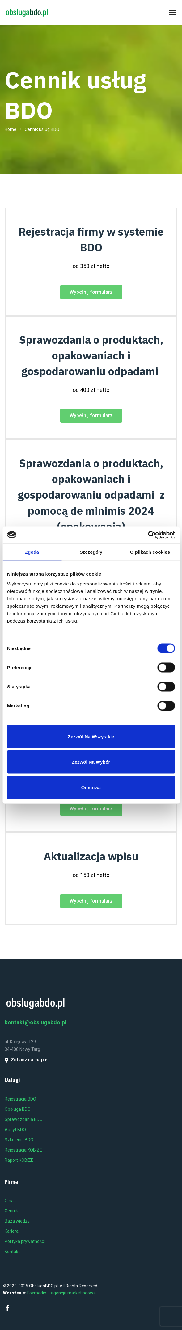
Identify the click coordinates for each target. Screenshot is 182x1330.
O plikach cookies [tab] (150, 552)
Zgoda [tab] (32, 552)
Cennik (11, 1210)
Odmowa (91, 787)
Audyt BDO (15, 1129)
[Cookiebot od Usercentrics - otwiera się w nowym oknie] (148, 535)
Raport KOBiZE (19, 1160)
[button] (91, 292)
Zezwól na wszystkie (91, 736)
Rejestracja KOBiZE (23, 1149)
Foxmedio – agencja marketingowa (61, 1292)
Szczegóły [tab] (91, 552)
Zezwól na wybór (91, 762)
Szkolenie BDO (19, 1139)
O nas (10, 1200)
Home (10, 129)
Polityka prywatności (25, 1241)
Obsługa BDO (18, 1109)
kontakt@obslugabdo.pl (35, 1022)
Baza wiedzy (17, 1221)
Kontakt (12, 1251)
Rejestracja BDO (20, 1099)
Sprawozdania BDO (24, 1119)
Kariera (12, 1231)
